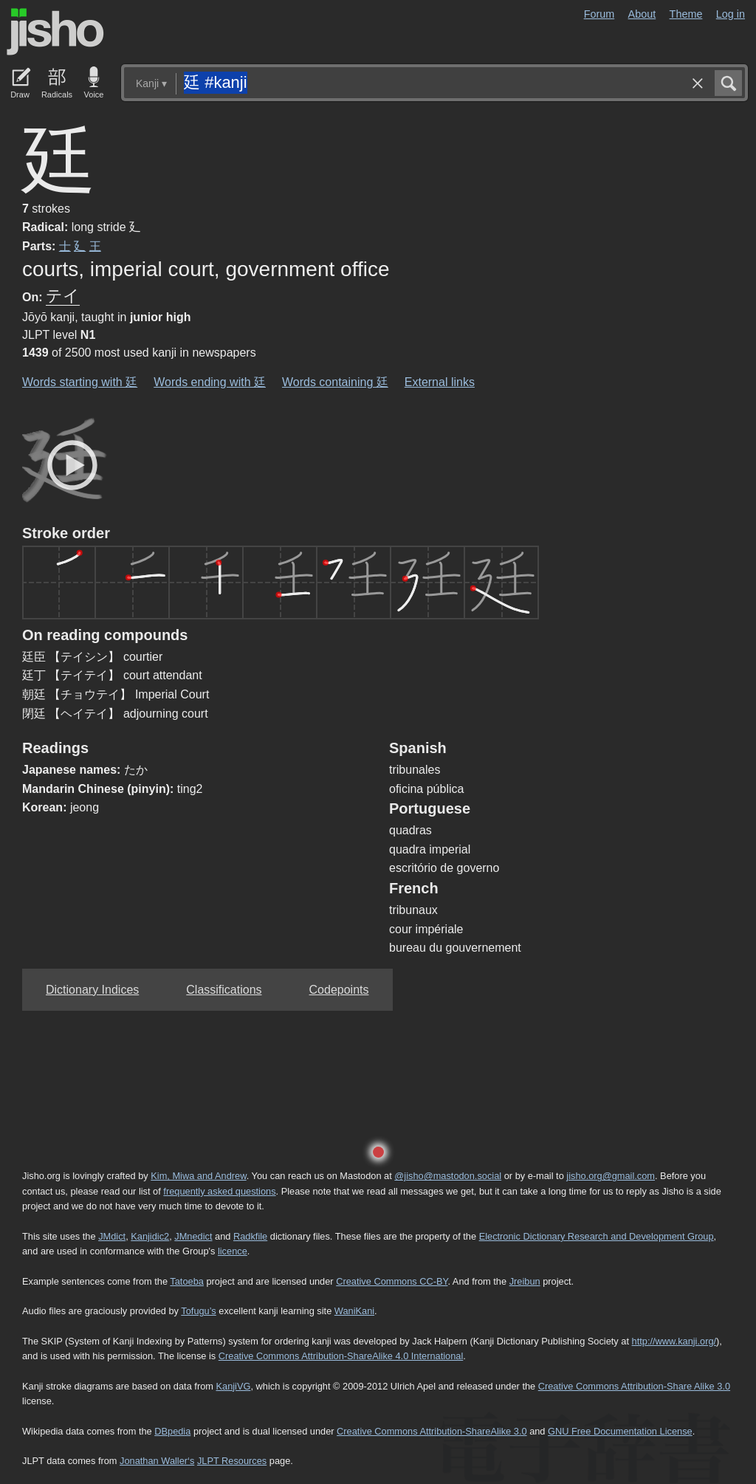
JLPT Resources (232, 1460)
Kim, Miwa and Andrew (198, 1175)
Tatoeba (187, 1281)
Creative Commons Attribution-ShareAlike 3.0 (431, 1431)
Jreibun (524, 1281)
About (642, 14)
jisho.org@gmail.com (610, 1175)
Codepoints (339, 989)
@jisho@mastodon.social (447, 1175)
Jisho (55, 31)
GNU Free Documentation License (620, 1431)
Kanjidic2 (150, 1236)
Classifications (223, 989)
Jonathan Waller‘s (157, 1460)
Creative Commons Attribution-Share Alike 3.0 (634, 1386)
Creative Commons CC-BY (391, 1281)
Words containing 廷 (335, 382)
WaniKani (354, 1310)
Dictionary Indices (92, 989)
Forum (599, 14)
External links (440, 382)
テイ (63, 295)
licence (232, 1251)
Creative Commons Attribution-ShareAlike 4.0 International (341, 1355)
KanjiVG (233, 1386)
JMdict (112, 1236)
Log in (730, 14)
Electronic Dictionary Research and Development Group (596, 1236)
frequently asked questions (219, 1191)
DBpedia (172, 1431)
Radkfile (250, 1236)
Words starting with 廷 (79, 382)
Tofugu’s (198, 1310)
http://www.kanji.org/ (674, 1341)
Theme (686, 14)
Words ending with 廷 (210, 382)
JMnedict (193, 1236)
